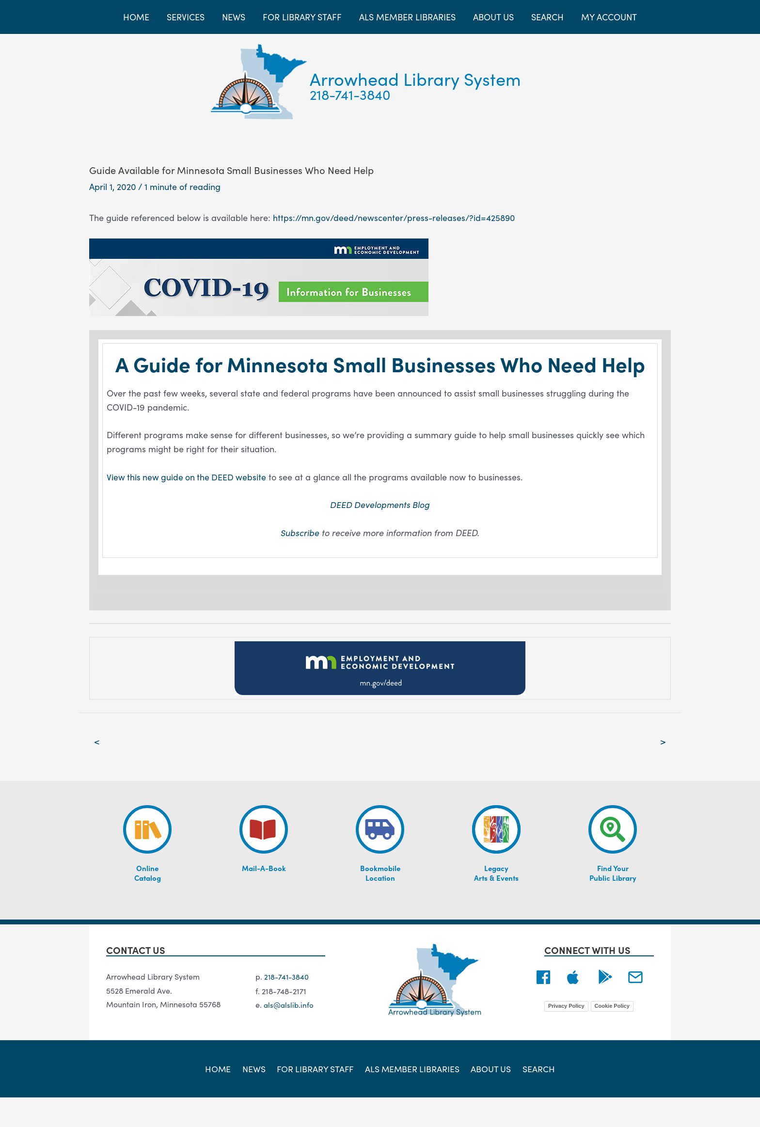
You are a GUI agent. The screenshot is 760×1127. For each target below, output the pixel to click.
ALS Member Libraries (412, 1098)
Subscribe (300, 562)
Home (222, 1098)
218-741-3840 (350, 94)
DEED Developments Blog (380, 533)
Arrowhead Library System (415, 78)
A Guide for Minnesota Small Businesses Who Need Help (380, 377)
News (256, 1098)
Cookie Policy (612, 1035)
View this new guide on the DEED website (188, 506)
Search (535, 1098)
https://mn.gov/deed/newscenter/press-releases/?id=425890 (396, 217)
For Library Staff (315, 1098)
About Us (489, 1098)
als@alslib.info (290, 1034)
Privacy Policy (566, 1035)
